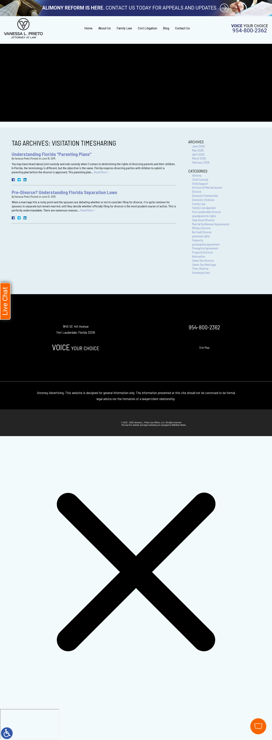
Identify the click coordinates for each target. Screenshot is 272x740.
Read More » (101, 172)
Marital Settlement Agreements (210, 224)
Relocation (198, 256)
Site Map (204, 347)
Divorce (196, 191)
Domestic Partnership (205, 195)
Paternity (197, 240)
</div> (29, 724)
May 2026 (198, 150)
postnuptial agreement (206, 244)
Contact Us (182, 28)
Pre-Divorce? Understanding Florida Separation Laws (64, 192)
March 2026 (199, 158)
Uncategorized (201, 272)
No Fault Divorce (202, 232)
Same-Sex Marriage (204, 264)
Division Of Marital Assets (207, 187)
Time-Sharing (200, 268)
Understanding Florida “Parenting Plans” (52, 154)
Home (88, 28)
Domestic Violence (203, 199)
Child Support (200, 183)
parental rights (201, 236)
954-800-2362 (249, 30)
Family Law (124, 28)
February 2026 (201, 162)
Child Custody (200, 179)
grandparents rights (204, 216)
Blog (166, 28)
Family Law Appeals (204, 207)
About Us (104, 28)
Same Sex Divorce (203, 260)
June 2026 (198, 146)
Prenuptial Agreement (205, 248)
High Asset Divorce (203, 220)
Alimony (197, 175)
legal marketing (150, 425)
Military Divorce (201, 228)
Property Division (202, 252)
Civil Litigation (147, 28)
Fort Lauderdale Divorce (206, 212)
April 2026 (198, 154)
